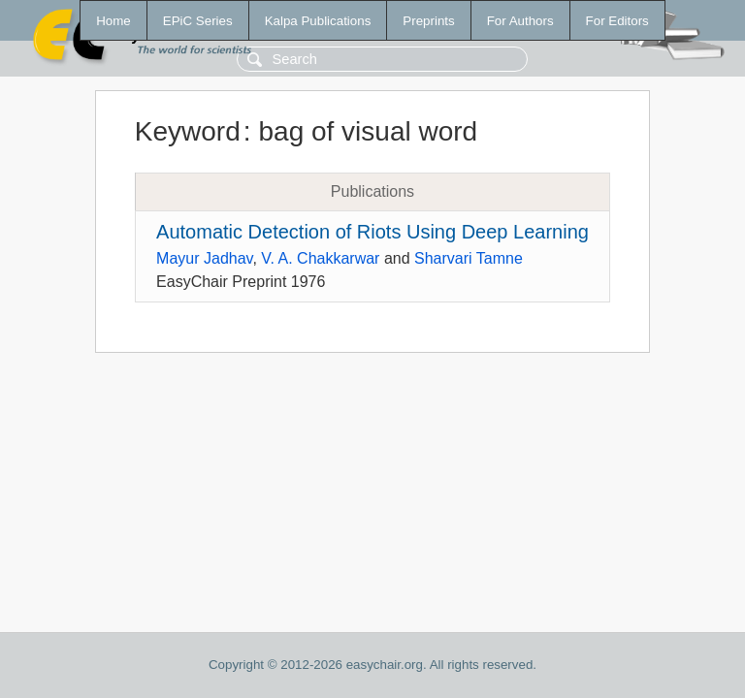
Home (113, 21)
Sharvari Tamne (468, 258)
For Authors (520, 21)
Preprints (428, 21)
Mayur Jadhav (204, 258)
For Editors (617, 21)
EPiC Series (198, 21)
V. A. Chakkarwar (320, 258)
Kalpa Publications (318, 21)
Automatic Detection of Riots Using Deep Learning (372, 231)
